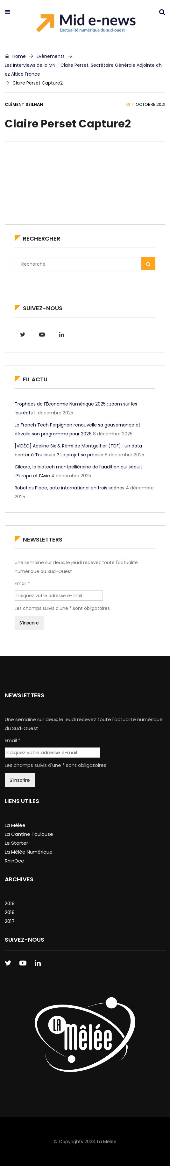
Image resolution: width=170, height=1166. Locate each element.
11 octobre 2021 (145, 104)
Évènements (51, 56)
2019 (10, 903)
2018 (10, 912)
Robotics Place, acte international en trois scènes (69, 488)
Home (15, 56)
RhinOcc (14, 860)
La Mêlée (15, 825)
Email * (22, 583)
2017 (10, 921)
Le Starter (16, 843)
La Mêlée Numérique (29, 852)
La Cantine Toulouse (29, 834)
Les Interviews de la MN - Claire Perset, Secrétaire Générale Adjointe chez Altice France (83, 69)
